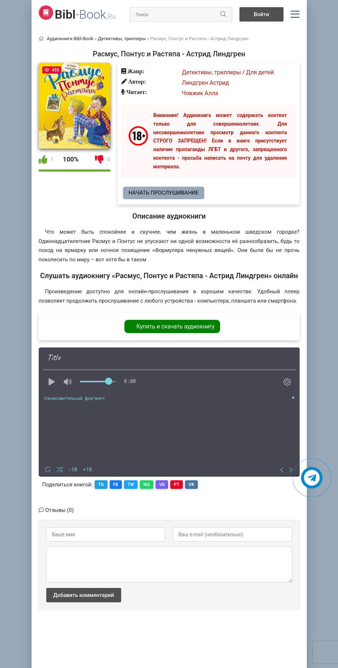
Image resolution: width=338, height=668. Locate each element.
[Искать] (223, 14)
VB (162, 484)
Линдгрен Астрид (205, 82)
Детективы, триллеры (211, 72)
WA (146, 484)
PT (176, 484)
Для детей (260, 72)
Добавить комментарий (83, 595)
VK (191, 484)
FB (115, 484)
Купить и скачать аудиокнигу (175, 326)
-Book (85, 14)
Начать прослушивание (164, 193)
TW (131, 484)
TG (101, 484)
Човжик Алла (200, 93)
